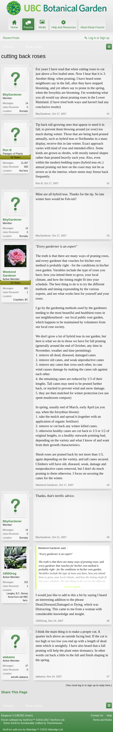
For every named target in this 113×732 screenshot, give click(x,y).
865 (26, 288)
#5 (108, 537)
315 (26, 582)
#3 (108, 235)
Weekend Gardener (9, 273)
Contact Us (97, 715)
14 (26, 103)
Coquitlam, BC (20, 299)
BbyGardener (12, 94)
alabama (9, 657)
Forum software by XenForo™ (33, 719)
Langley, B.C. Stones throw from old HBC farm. (17, 597)
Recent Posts (11, 38)
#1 (108, 113)
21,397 (24, 163)
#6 (108, 620)
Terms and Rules (102, 719)
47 (26, 666)
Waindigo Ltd (55, 729)
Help (109, 715)
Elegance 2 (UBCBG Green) (17, 715)
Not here (23, 170)
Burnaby (24, 111)
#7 (108, 676)
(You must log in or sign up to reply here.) (89, 685)
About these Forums (92, 27)
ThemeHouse (54, 723)
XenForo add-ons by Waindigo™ (21, 729)
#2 (108, 183)
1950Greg (9, 573)
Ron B (7, 150)
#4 (108, 485)
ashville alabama (19, 677)
